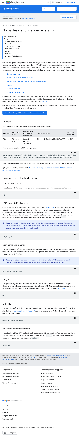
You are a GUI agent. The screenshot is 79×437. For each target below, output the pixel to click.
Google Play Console (47, 380)
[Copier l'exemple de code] (75, 152)
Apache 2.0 (34, 357)
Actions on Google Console (49, 386)
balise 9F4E (50, 208)
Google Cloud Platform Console (51, 376)
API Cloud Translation (29, 18)
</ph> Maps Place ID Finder (22, 311)
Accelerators (6, 380)
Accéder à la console (67, 9)
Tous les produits (7, 419)
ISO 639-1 (61, 289)
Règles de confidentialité (27, 427)
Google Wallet (21, 25)
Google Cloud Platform (9, 416)
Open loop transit (10, 8)
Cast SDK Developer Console (50, 389)
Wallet (17, 2)
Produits (12, 25)
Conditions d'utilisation (9, 427)
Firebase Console (46, 383)
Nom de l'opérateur (13, 74)
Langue (9, 85)
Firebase (5, 412)
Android (5, 406)
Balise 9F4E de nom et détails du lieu (20, 78)
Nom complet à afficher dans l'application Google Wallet (26, 81)
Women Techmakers (9, 383)
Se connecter (71, 2)
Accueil (4, 25)
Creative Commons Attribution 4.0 (56, 355)
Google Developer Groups (10, 373)
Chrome (5, 409)
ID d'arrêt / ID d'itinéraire (15, 92)
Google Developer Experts (10, 376)
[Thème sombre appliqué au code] (71, 152)
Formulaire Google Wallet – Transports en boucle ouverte (25, 113)
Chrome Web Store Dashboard (50, 393)
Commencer (48, 9)
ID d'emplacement (13, 89)
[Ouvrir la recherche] (48, 2)
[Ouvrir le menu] (3, 2)
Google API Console (47, 373)
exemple (44, 101)
